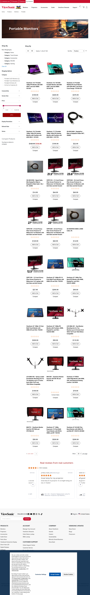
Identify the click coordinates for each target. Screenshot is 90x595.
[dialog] (45, 572)
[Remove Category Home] (3, 52)
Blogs (70, 531)
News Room (72, 529)
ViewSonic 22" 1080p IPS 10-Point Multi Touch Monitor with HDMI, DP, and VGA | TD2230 (55, 279)
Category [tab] (4, 75)
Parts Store (3, 539)
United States (84, 514)
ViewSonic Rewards (63, 7)
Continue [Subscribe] (27, 519)
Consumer (30, 1)
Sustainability (52, 537)
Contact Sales (55, 395)
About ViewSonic (53, 529)
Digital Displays (4, 547)
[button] (35, 102)
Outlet (53, 7)
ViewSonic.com (6, 1)
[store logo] (11, 7)
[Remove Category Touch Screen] (3, 55)
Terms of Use (15, 570)
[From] (7, 110)
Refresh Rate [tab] (5, 126)
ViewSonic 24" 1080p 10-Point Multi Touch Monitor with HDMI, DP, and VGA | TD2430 (35, 328)
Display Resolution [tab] (7, 121)
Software (2, 550)
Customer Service (28, 548)
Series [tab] (3, 131)
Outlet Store (3, 537)
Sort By (70, 51)
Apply (11, 115)
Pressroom (72, 534)
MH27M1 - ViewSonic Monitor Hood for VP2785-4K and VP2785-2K (55, 378)
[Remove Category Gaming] (3, 63)
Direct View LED (4, 544)
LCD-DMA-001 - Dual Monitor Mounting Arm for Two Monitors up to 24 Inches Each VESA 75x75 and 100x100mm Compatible (75, 330)
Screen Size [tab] (5, 96)
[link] (56, 494)
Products (9, 12)
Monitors (25, 7)
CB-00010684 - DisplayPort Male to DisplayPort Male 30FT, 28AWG (75, 133)
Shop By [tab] (28, 46)
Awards (51, 531)
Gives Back (52, 542)
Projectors (34, 7)
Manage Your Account (29, 529)
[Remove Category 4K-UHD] (3, 61)
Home (3, 12)
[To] (16, 110)
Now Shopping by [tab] (7, 50)
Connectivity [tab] (5, 91)
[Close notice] (74, 574)
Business (23, 1)
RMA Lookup (26, 537)
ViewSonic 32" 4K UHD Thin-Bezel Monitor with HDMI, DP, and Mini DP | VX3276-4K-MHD (75, 429)
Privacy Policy (15, 569)
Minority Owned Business (56, 539)
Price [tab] (3, 101)
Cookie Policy (22, 569)
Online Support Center (29, 545)
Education (15, 1)
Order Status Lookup (28, 534)
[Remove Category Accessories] (3, 58)
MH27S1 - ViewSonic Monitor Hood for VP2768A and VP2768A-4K (34, 429)
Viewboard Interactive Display (8, 542)
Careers (51, 534)
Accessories (44, 7)
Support (75, 7)
